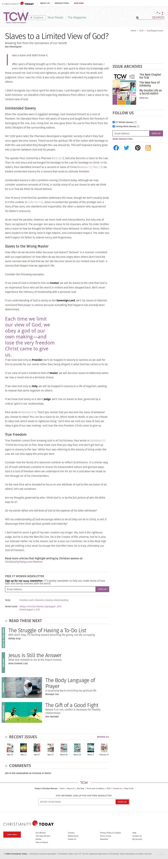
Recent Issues (23, 737)
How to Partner (42, 842)
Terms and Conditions (95, 788)
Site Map (80, 788)
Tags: (8, 600)
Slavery (48, 600)
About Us (45, 3)
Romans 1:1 (84, 167)
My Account (137, 839)
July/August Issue (155, 30)
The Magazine (77, 17)
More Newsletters (123, 139)
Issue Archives (127, 66)
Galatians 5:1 (97, 440)
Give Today (12, 834)
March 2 (91, 755)
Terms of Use (105, 836)
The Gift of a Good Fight (71, 705)
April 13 (50, 755)
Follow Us (72, 839)
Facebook (36, 773)
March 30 (63, 755)
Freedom (23, 600)
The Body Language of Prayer (70, 683)
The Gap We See (43, 836)
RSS (109, 788)
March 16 (77, 755)
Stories (38, 839)
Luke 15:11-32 (35, 202)
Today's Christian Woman (45, 788)
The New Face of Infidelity (149, 84)
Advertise (104, 839)
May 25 (10, 755)
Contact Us (117, 788)
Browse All (103, 737)
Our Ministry (41, 833)
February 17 (104, 755)
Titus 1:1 (96, 167)
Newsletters (62, 3)
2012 (141, 30)
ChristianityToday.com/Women (24, 562)
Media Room (73, 836)
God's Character (36, 600)
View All (143, 98)
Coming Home (125, 126)
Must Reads (55, 17)
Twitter (47, 773)
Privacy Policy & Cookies (110, 833)
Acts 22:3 (58, 158)
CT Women (124, 122)
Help (134, 833)
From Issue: (11, 606)
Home (133, 30)
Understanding (60, 600)
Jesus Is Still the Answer (34, 655)
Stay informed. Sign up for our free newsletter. (84, 796)
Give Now (78, 3)
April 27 (37, 755)
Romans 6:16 (28, 412)
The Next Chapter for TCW (150, 76)
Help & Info (128, 788)
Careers (71, 833)
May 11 (23, 755)
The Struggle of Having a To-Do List (47, 630)
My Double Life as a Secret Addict (150, 91)
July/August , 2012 (53, 606)
